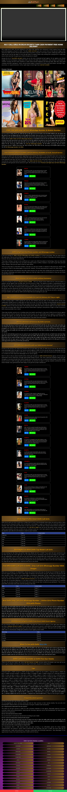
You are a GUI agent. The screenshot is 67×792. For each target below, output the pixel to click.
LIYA (25, 485)
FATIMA (26, 379)
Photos (7, 786)
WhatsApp (32, 176)
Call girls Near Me (26, 776)
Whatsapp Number (41, 776)
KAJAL (26, 204)
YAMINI (26, 239)
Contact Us (60, 5)
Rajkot (56, 768)
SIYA (25, 472)
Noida (10, 768)
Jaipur (10, 751)
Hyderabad (56, 754)
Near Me (43, 644)
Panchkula (25, 768)
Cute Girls (57, 776)
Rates (51, 5)
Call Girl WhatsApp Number (34, 143)
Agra (26, 743)
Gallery (44, 5)
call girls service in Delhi (25, 281)
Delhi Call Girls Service (46, 355)
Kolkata (41, 760)
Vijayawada (41, 773)
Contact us (13, 786)
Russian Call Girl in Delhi (15, 626)
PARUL (26, 507)
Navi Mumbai (56, 765)
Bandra (25, 746)
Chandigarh (10, 748)
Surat (41, 771)
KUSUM (26, 402)
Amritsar (57, 743)
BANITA (26, 450)
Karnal (10, 760)
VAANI (26, 415)
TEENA (26, 366)
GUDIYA (26, 437)
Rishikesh (10, 771)
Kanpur (56, 757)
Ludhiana (26, 762)
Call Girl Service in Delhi (31, 662)
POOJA (26, 181)
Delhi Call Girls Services (28, 578)
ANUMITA (27, 461)
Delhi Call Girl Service (36, 161)
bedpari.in (35, 789)
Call (26, 176)
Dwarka (25, 751)
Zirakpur (57, 773)
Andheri (10, 746)
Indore (10, 757)
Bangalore (41, 746)
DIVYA (26, 168)
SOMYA (26, 193)
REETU (26, 496)
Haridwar (41, 754)
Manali (41, 762)
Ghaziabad (41, 751)
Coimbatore (41, 748)
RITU (25, 227)
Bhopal (56, 746)
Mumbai (10, 765)
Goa (57, 751)
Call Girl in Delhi (34, 527)
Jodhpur (41, 757)
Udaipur (10, 773)
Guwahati (26, 754)
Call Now (16, 790)
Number (10, 776)
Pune (41, 768)
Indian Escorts (33, 779)
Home (36, 5)
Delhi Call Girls (32, 51)
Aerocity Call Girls (10, 743)
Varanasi (25, 773)
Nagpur (41, 765)
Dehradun (57, 748)
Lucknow (10, 762)
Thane (56, 771)
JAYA (25, 215)
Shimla (25, 771)
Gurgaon (10, 754)
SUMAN (26, 391)
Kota (57, 760)
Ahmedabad (41, 743)
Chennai (25, 748)
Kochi (25, 760)
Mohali (56, 762)
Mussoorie (25, 765)
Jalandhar (25, 757)
